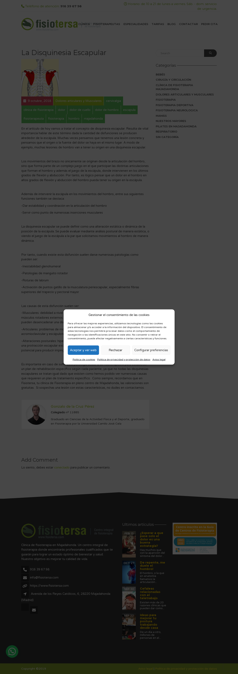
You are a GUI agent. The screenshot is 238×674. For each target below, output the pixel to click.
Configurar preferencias (151, 350)
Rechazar (115, 350)
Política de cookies (84, 359)
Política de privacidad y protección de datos (123, 359)
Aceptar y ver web (83, 350)
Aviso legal (159, 359)
